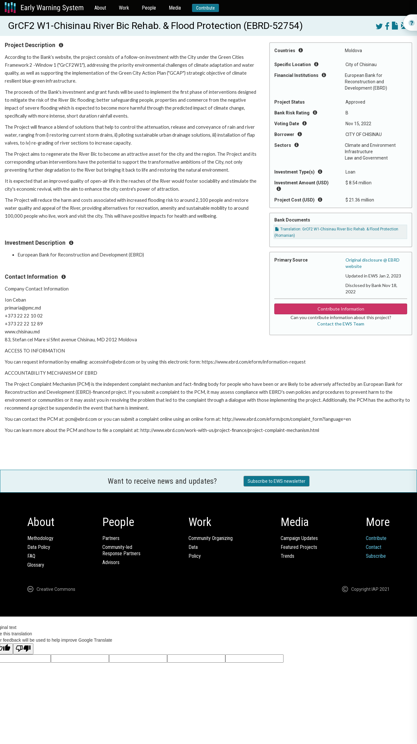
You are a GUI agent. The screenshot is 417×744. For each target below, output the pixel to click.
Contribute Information (341, 308)
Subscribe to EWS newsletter (276, 481)
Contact (373, 547)
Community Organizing (210, 538)
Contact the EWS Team (340, 323)
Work (124, 8)
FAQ (31, 556)
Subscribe (376, 556)
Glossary (35, 565)
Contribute (205, 7)
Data (193, 547)
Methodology (40, 538)
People (149, 8)
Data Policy (38, 547)
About (100, 8)
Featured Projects (299, 547)
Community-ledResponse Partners (121, 550)
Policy (194, 556)
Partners (111, 538)
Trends (287, 556)
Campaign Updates (299, 538)
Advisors (111, 562)
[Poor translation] (23, 648)
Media (175, 8)
